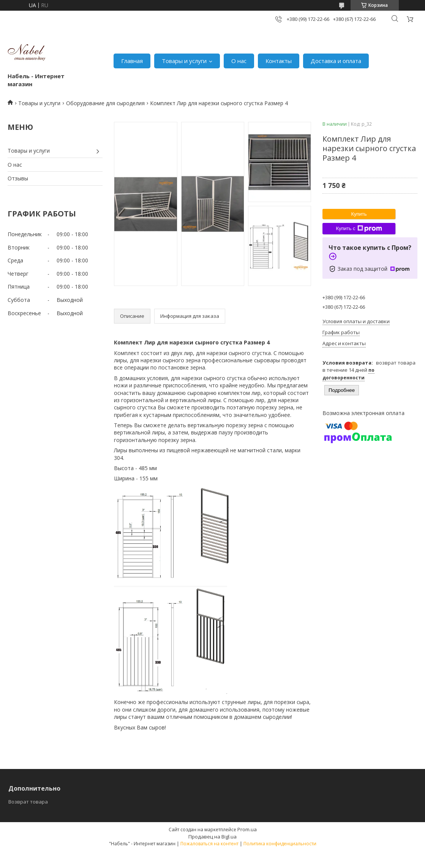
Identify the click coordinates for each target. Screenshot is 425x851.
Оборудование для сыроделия (105, 103)
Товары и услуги (184, 61)
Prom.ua (247, 829)
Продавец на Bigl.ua (212, 836)
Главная (132, 61)
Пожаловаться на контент (209, 843)
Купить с (359, 228)
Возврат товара (28, 801)
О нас (238, 61)
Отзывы (18, 178)
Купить (359, 214)
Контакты (278, 61)
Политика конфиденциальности (279, 843)
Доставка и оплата (336, 61)
